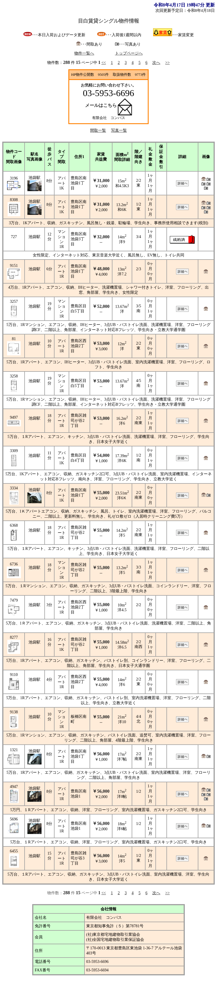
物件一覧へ (84, 53)
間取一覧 (98, 130)
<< (103, 62)
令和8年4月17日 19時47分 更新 (184, 5)
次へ (156, 62)
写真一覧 (119, 130)
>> (167, 62)
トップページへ (129, 53)
